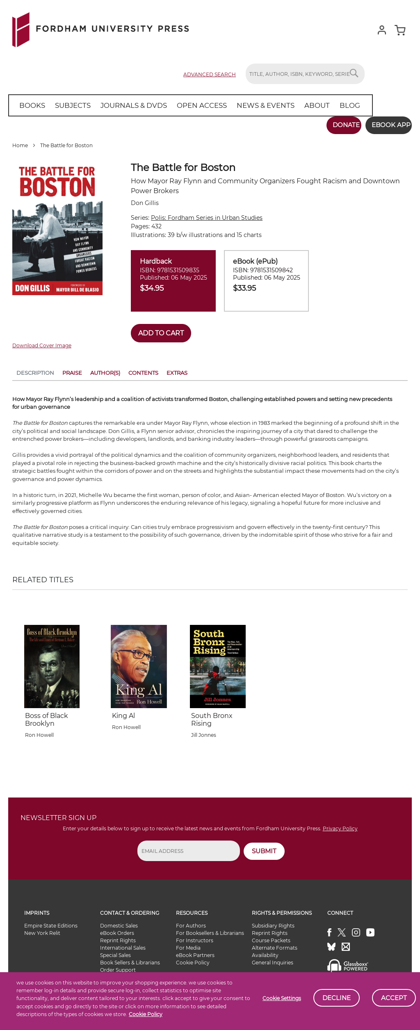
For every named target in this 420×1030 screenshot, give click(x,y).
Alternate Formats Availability (274, 948)
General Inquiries (272, 959)
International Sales (123, 944)
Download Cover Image (41, 343)
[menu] (180, 105)
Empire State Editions (51, 922)
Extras (177, 369)
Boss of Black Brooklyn (46, 716)
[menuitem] (30, 105)
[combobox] (305, 74)
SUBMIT (264, 848)
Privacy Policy (340, 825)
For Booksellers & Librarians (210, 930)
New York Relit (42, 930)
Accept (394, 998)
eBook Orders (117, 930)
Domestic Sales (119, 922)
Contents (143, 369)
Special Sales (115, 952)
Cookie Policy (145, 1014)
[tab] (35, 371)
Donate (336, 125)
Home (20, 142)
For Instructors (194, 937)
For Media (188, 944)
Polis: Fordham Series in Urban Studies (206, 215)
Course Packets (271, 937)
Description (35, 369)
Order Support (118, 967)
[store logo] (100, 28)
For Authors (191, 922)
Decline (336, 998)
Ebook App (386, 125)
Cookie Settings (281, 998)
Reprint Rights (118, 937)
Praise (72, 369)
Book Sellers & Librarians (130, 959)
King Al (123, 712)
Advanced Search (209, 74)
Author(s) (105, 369)
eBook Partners (195, 952)
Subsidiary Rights (273, 922)
